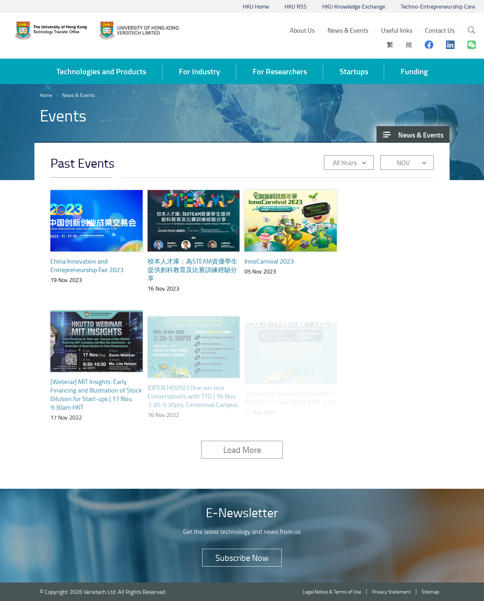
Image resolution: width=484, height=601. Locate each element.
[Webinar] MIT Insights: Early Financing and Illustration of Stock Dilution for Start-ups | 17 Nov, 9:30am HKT (96, 403)
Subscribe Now (242, 557)
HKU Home (256, 6)
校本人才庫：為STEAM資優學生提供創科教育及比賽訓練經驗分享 (192, 269)
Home (46, 95)
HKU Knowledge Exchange (353, 6)
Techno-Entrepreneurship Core (438, 6)
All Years (345, 162)
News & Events (78, 95)
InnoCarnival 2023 (269, 262)
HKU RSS (296, 6)
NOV (403, 162)
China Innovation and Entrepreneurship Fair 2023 (86, 265)
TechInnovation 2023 (370, 267)
